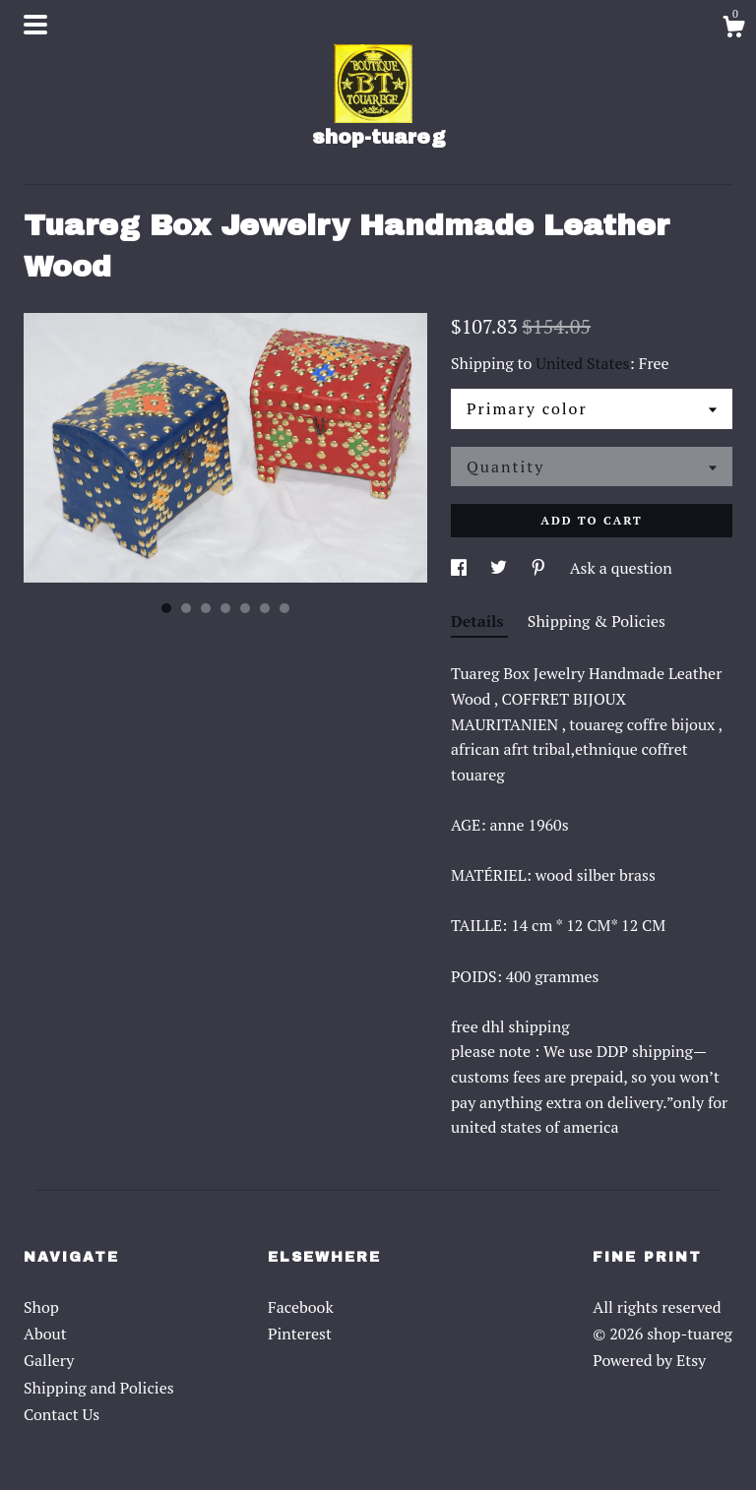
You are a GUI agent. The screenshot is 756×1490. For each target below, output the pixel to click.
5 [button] (245, 608)
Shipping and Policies (99, 1387)
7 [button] (284, 608)
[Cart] (733, 29)
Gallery (49, 1360)
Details (479, 621)
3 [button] (206, 608)
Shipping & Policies (596, 621)
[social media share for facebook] (461, 568)
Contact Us (61, 1414)
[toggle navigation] (35, 24)
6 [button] (265, 608)
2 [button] (186, 608)
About (45, 1333)
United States (582, 363)
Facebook (301, 1307)
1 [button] (166, 608)
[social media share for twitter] (500, 568)
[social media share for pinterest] (540, 568)
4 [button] (225, 608)
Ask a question (621, 568)
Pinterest (300, 1333)
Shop (41, 1307)
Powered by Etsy (649, 1360)
